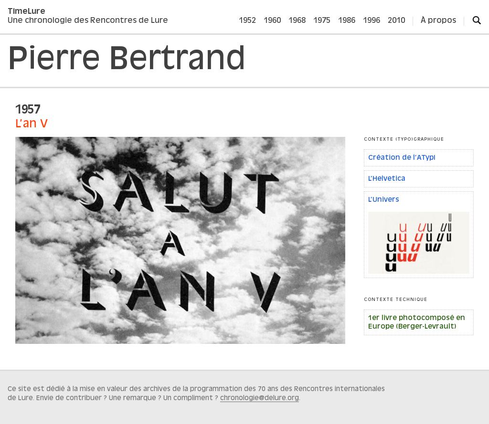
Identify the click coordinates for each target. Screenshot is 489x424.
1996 (371, 21)
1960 (272, 21)
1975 (321, 21)
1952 (247, 21)
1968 (297, 21)
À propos (438, 21)
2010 (396, 21)
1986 (346, 21)
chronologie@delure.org (259, 398)
